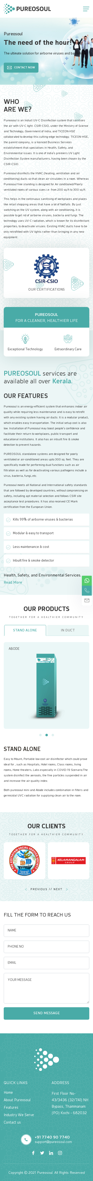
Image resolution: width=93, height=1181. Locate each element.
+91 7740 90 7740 (52, 1137)
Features (11, 1107)
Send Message (46, 1013)
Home (8, 1092)
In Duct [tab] (68, 630)
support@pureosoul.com (53, 1142)
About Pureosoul (17, 1100)
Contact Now (21, 67)
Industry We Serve (19, 1115)
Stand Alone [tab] (25, 630)
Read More (13, 582)
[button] (40, 735)
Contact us (12, 1122)
